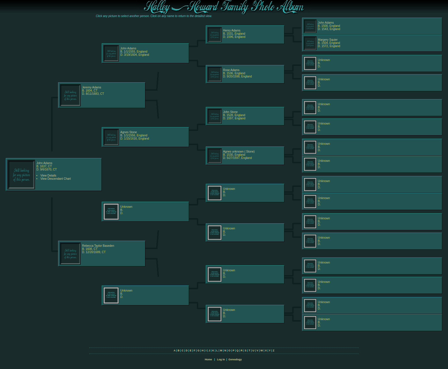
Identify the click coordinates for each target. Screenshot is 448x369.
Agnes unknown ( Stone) (239, 151)
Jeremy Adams (91, 87)
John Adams (326, 22)
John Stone (230, 112)
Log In (221, 359)
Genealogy (235, 359)
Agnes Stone (128, 132)
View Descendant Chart (55, 178)
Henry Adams (231, 30)
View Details (48, 175)
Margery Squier (328, 39)
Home (208, 359)
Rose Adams (231, 70)
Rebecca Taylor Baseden (98, 245)
